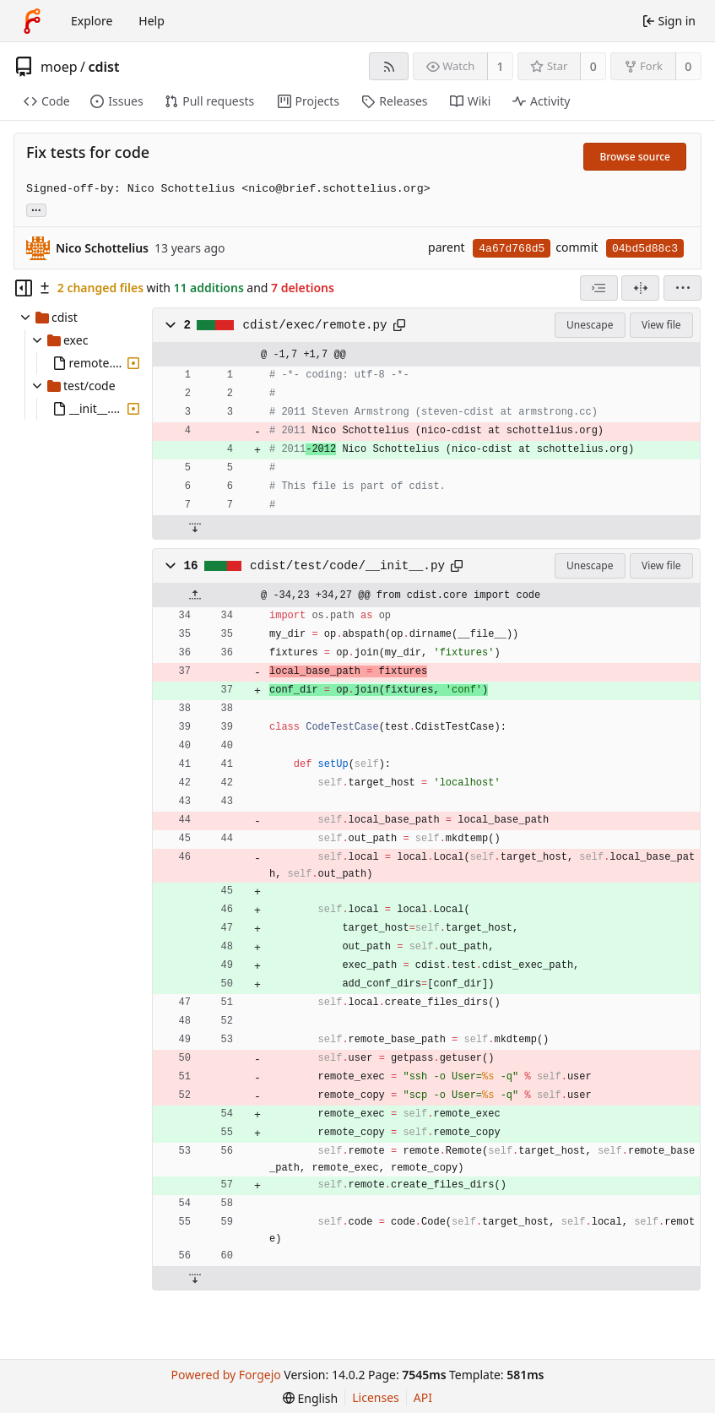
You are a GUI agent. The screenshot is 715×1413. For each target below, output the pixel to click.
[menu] (682, 288)
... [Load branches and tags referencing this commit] (36, 209)
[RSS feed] (389, 66)
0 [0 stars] (593, 66)
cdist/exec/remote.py (315, 325)
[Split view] (640, 288)
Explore (91, 21)
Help (151, 21)
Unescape (589, 325)
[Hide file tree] (23, 288)
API (423, 1397)
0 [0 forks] (688, 66)
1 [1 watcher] (500, 66)
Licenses (375, 1397)
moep (59, 66)
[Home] (32, 21)
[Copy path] (399, 325)
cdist (103, 66)
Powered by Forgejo (225, 1375)
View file (661, 325)
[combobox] (599, 288)
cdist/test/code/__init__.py (347, 566)
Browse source (634, 156)
